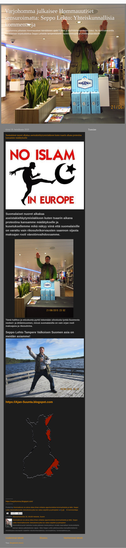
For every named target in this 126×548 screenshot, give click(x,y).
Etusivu (43, 538)
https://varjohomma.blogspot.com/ (19, 501)
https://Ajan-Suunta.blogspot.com (29, 402)
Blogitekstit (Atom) (16, 543)
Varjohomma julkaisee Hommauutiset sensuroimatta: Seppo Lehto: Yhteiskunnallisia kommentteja (59, 18)
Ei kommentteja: (72, 510)
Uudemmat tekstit (14, 538)
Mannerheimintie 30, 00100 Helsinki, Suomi (29, 517)
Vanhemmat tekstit (73, 538)
